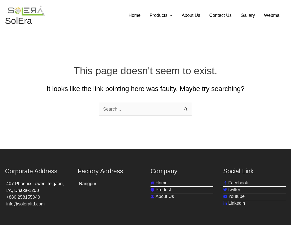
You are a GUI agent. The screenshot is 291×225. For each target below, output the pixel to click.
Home (134, 15)
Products (161, 15)
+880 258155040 (23, 197)
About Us (191, 15)
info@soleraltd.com (25, 203)
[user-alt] (162, 196)
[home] (159, 183)
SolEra (18, 21)
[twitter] (231, 189)
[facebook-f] (235, 183)
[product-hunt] (161, 189)
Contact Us (220, 15)
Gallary (248, 15)
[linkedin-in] (234, 203)
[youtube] (234, 196)
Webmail (272, 15)
